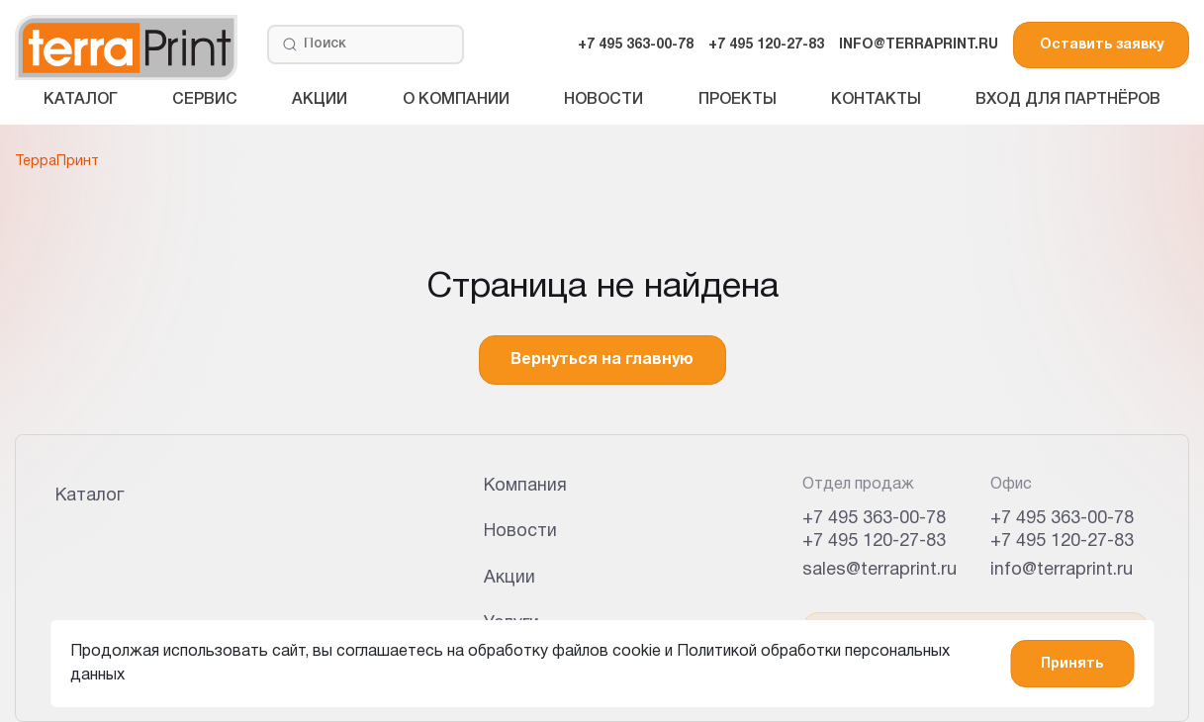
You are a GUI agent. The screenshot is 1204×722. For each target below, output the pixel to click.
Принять (1072, 664)
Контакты (876, 100)
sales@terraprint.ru (879, 570)
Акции (319, 100)
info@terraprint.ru (1061, 570)
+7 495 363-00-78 (636, 45)
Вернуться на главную (602, 360)
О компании (456, 100)
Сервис (204, 100)
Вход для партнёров (1067, 100)
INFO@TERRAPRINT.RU (918, 45)
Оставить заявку (1101, 45)
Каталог (81, 100)
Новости (603, 100)
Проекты (737, 100)
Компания (525, 486)
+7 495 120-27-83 (766, 45)
